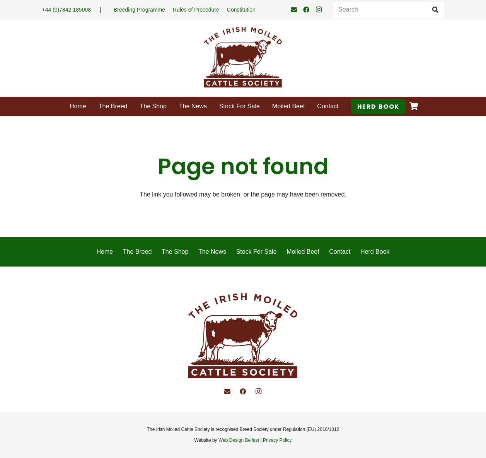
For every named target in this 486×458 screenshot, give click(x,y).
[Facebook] (306, 9)
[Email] (294, 9)
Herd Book (375, 251)
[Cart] (414, 106)
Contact (339, 251)
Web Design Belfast (238, 440)
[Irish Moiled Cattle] (243, 58)
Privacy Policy (277, 440)
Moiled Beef (302, 251)
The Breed (137, 251)
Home (104, 251)
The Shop (175, 251)
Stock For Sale (256, 251)
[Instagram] (318, 9)
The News (212, 251)
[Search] (388, 10)
